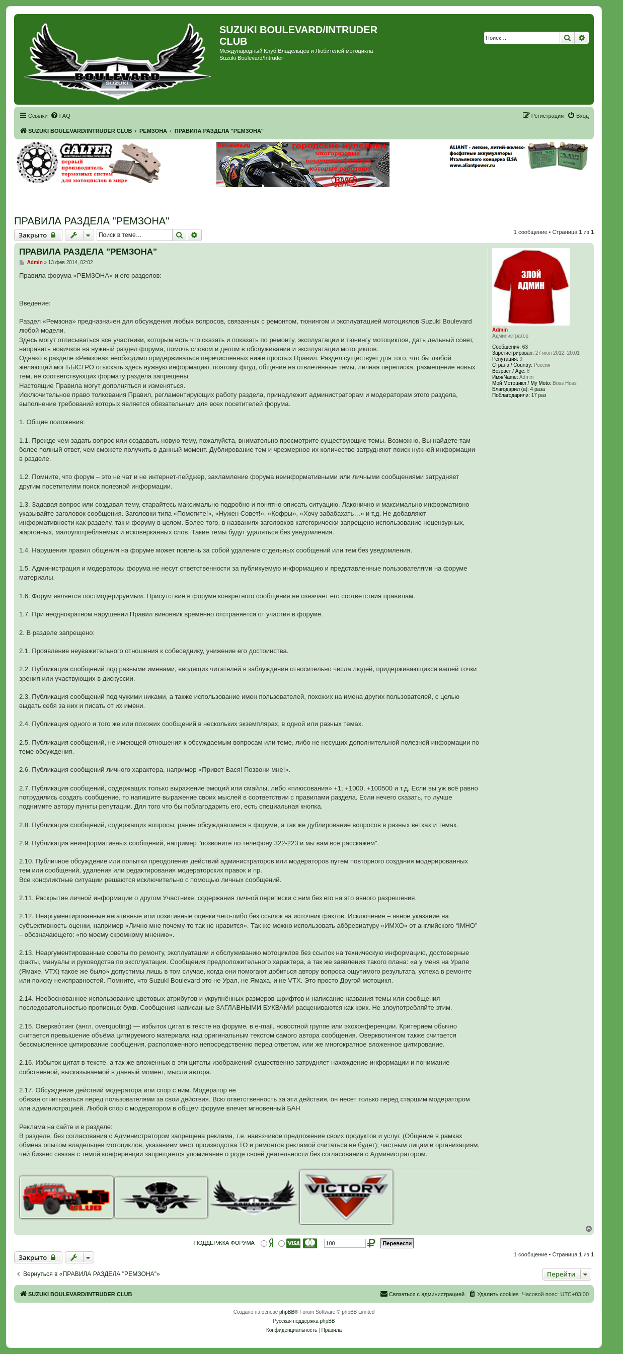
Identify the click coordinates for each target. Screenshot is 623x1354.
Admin (500, 330)
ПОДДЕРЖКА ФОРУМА (224, 1243)
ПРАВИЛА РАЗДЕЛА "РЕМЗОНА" (91, 220)
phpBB (286, 1312)
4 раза (538, 389)
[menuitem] (60, 116)
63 (525, 347)
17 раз (539, 395)
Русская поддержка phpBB (304, 1321)
